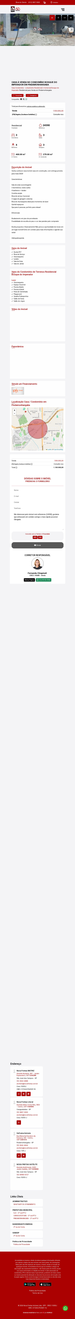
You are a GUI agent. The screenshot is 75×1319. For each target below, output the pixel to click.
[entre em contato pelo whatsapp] (64, 1308)
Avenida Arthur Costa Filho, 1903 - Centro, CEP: (28, 1106)
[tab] (52, 17)
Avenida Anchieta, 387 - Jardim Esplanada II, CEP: (28, 1074)
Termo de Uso (37, 1293)
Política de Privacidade (37, 1291)
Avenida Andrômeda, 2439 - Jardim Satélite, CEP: (27, 1168)
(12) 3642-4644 (22, 1145)
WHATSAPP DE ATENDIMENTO (24, 1204)
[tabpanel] (37, 30)
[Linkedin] (28, 1094)
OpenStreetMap (58, 449)
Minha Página (29, 580)
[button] (44, 2)
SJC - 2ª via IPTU (20, 1213)
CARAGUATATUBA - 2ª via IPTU (25, 1215)
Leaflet (49, 449)
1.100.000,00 (58, 111)
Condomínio (19, 88)
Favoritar (17, 95)
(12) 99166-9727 (23, 1175)
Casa (13, 88)
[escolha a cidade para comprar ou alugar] (54, 2)
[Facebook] (23, 1094)
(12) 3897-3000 (22, 1112)
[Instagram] (19, 1094)
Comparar (32, 95)
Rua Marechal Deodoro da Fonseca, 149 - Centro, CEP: (26, 1138)
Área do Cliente (21, 2)
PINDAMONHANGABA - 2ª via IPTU (26, 1218)
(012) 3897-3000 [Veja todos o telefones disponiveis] (34, 2)
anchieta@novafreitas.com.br (27, 1084)
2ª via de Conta (19, 1227)
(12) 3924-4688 (22, 1081)
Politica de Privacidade (22, 1244)
